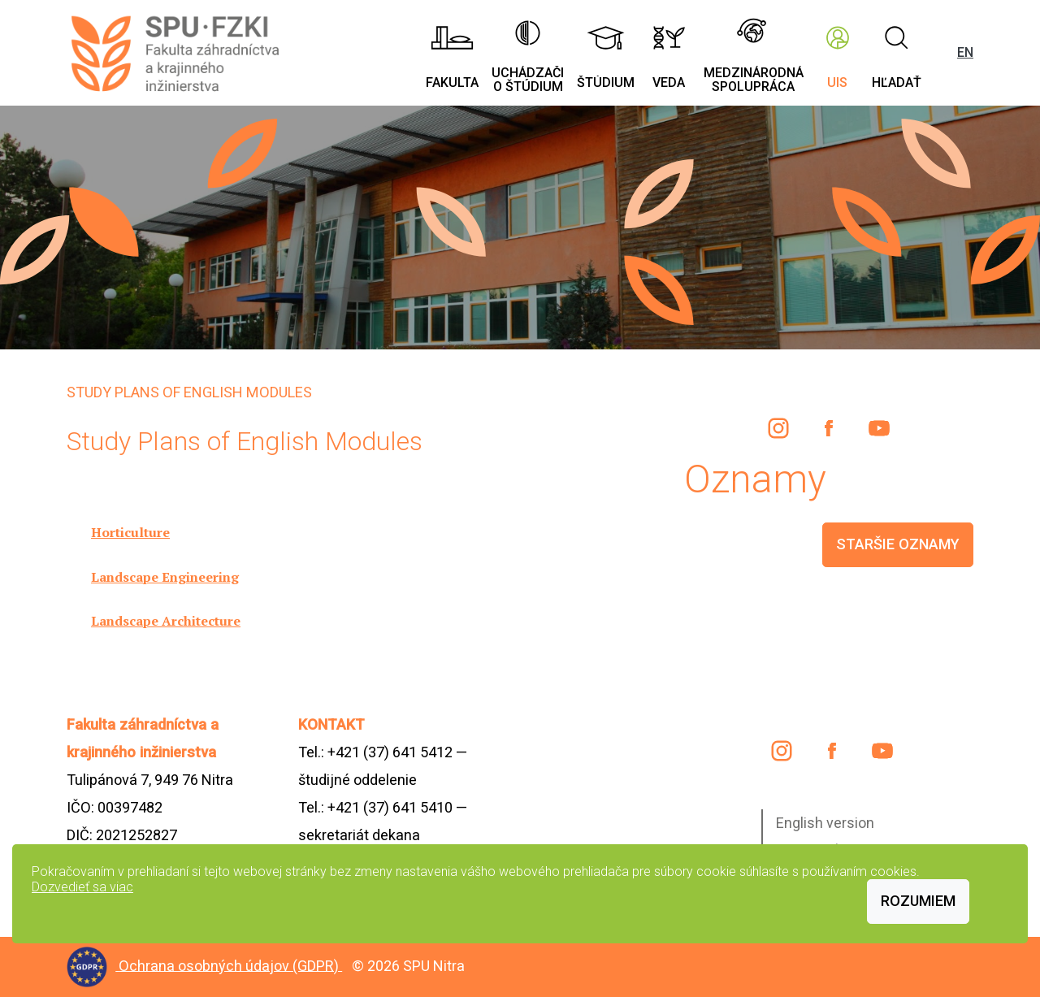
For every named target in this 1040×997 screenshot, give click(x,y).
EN (965, 52)
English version (825, 822)
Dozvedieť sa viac (82, 887)
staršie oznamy (898, 544)
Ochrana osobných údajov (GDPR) (230, 964)
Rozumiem (918, 900)
